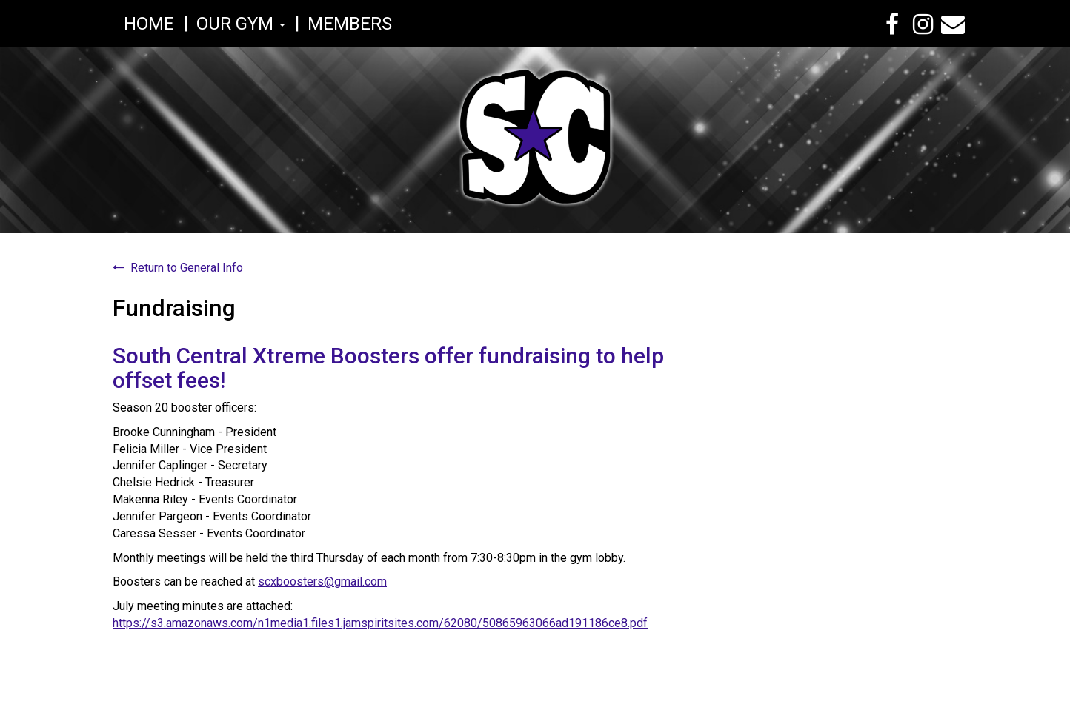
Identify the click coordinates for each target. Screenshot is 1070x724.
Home (149, 23)
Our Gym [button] (240, 23)
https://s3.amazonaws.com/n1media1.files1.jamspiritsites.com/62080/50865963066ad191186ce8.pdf (380, 623)
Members (350, 23)
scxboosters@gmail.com (322, 581)
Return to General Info (186, 268)
